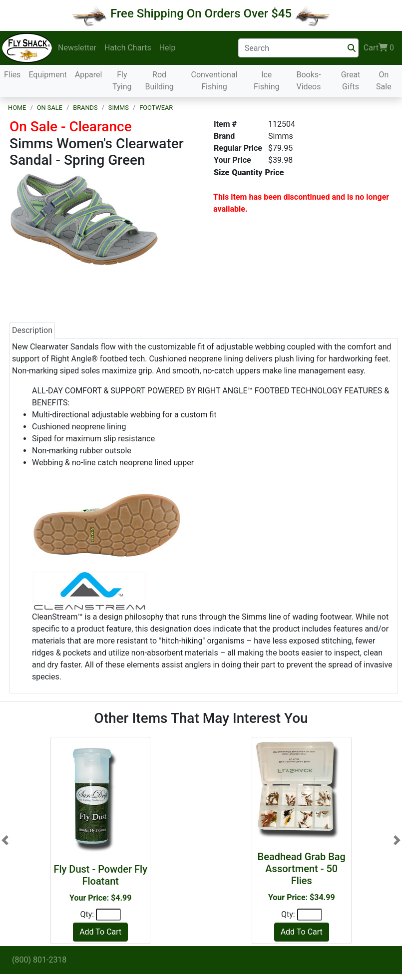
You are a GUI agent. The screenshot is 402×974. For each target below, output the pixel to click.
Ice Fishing (267, 80)
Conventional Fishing (214, 80)
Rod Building (159, 80)
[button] (5, 840)
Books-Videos (308, 80)
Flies (12, 74)
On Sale (384, 80)
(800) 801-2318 (39, 960)
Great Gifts (351, 80)
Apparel (88, 74)
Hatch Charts (127, 47)
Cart (379, 48)
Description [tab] (32, 330)
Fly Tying (121, 80)
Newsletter (77, 47)
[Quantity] (108, 915)
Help (167, 47)
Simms (118, 107)
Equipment (47, 74)
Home (17, 107)
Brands (85, 107)
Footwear (156, 107)
